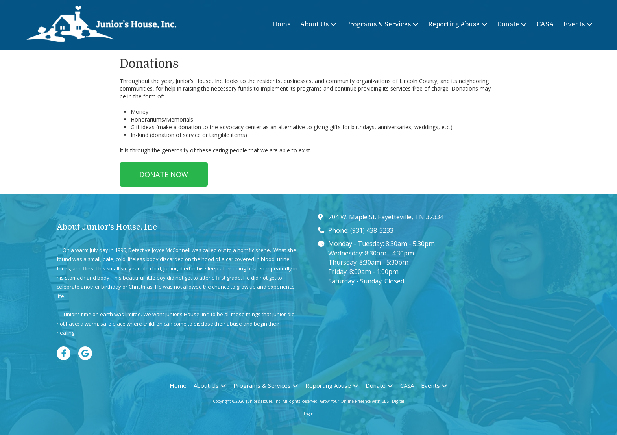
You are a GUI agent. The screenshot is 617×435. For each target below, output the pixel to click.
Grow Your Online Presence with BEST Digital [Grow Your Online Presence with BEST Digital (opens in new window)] (362, 401)
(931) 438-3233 (371, 230)
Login (309, 413)
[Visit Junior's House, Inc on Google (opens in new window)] (85, 353)
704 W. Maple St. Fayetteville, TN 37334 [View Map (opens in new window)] (385, 217)
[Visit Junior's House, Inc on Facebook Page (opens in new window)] (63, 353)
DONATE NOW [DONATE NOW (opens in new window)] (163, 174)
